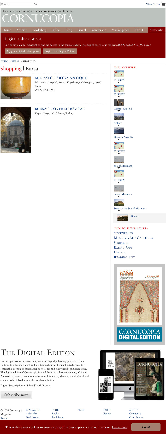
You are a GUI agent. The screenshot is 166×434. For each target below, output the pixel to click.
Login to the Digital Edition (60, 51)
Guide (4, 61)
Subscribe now (16, 395)
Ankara (118, 122)
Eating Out (123, 247)
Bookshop (39, 30)
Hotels (120, 252)
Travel (81, 30)
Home (7, 30)
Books (55, 413)
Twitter (5, 417)
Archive (21, 30)
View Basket (153, 4)
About (138, 30)
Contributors (136, 417)
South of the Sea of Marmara (130, 208)
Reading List (124, 257)
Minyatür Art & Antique (61, 78)
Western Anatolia (123, 137)
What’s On (98, 30)
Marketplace (120, 30)
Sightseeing (123, 233)
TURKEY (119, 80)
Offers (56, 30)
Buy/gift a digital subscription (22, 51)
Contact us (135, 413)
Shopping (121, 242)
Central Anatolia (123, 108)
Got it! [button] (146, 427)
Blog (69, 30)
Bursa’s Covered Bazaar (60, 109)
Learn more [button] (119, 427)
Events (107, 413)
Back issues (32, 417)
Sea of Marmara (123, 165)
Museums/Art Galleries (133, 238)
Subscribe (156, 30)
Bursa (15, 61)
